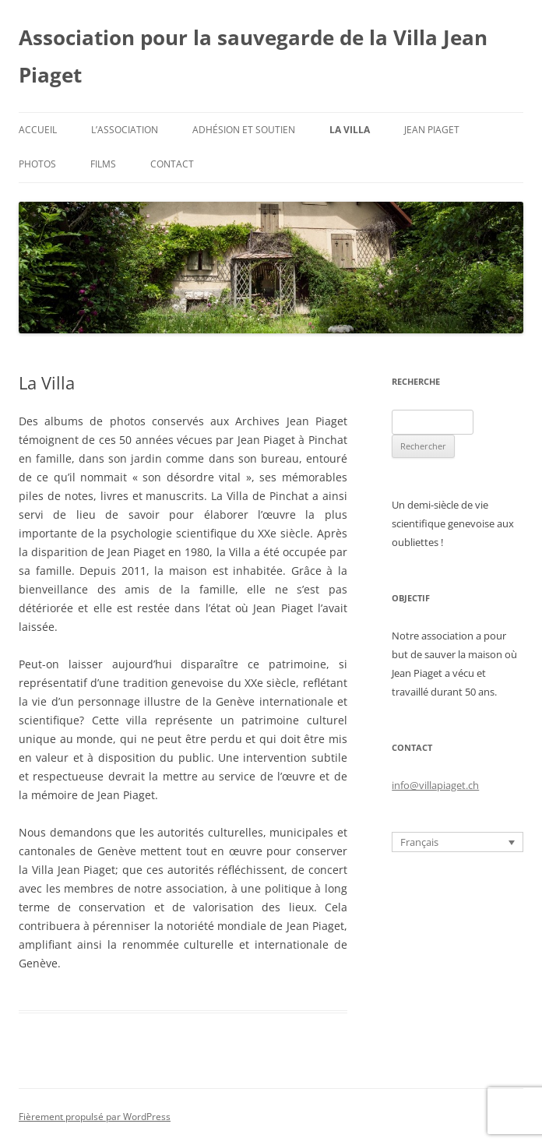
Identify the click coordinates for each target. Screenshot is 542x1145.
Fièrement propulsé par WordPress (95, 1116)
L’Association (124, 129)
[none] (457, 842)
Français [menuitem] (419, 842)
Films (103, 164)
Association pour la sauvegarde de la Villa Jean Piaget (253, 56)
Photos (37, 164)
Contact (172, 164)
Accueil (38, 129)
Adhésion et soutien (243, 129)
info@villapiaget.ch (435, 785)
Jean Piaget (431, 129)
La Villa (349, 129)
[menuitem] (457, 842)
